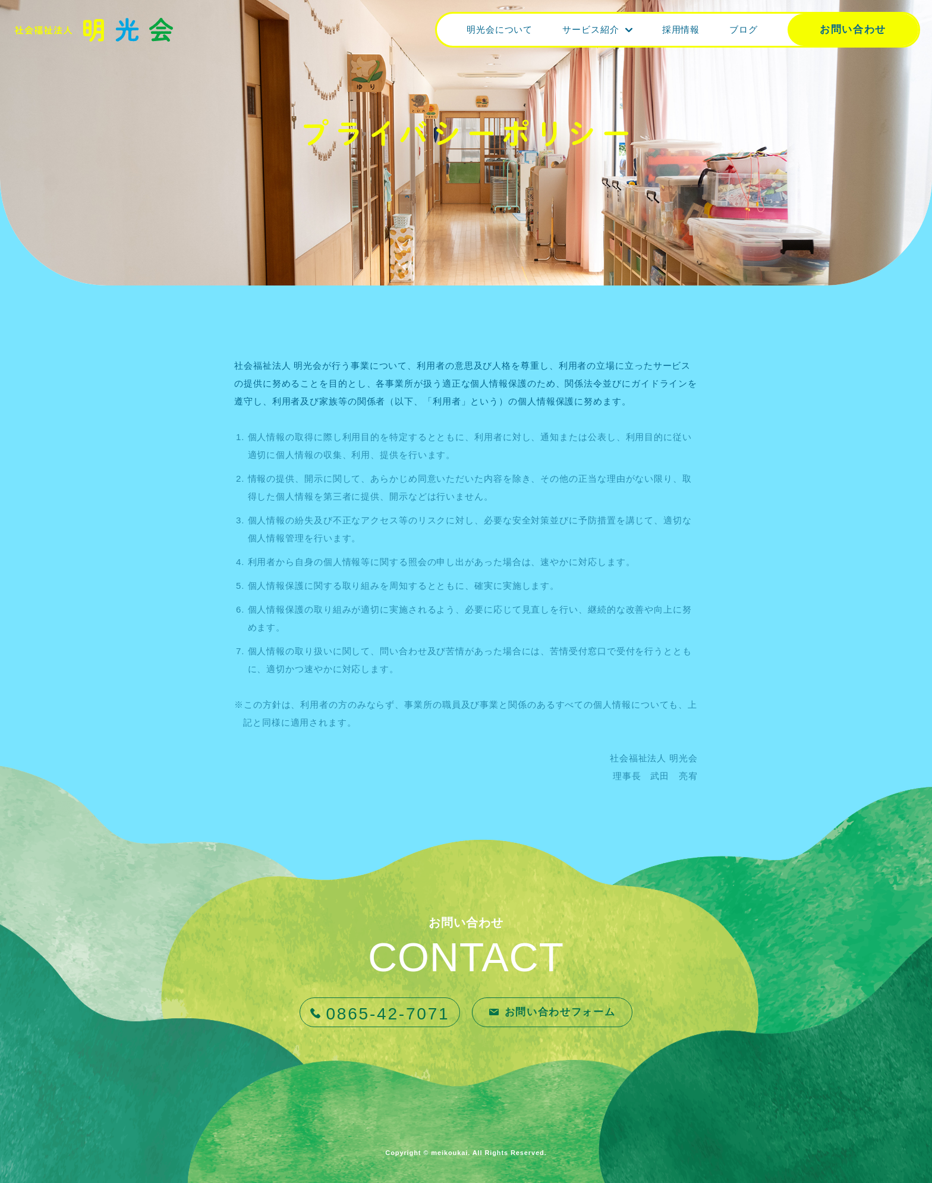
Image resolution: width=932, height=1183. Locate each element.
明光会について (500, 29)
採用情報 (681, 29)
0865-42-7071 (388, 1014)
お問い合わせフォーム (560, 1012)
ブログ (743, 29)
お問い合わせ (853, 29)
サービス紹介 (590, 29)
